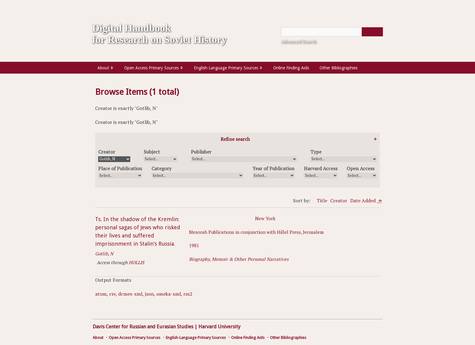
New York (265, 218)
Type (315, 151)
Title (322, 200)
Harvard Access (320, 168)
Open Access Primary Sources (151, 67)
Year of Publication (273, 168)
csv (112, 293)
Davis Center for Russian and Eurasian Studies (143, 327)
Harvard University (219, 327)
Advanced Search (298, 41)
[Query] (332, 31)
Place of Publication (120, 168)
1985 (194, 245)
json (149, 293)
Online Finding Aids (291, 67)
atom (101, 293)
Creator (106, 151)
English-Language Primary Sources (226, 67)
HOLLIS (136, 262)
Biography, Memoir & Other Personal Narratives (238, 259)
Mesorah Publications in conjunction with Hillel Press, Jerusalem (256, 232)
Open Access (360, 168)
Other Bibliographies (338, 67)
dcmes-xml (130, 293)
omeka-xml (168, 293)
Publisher (201, 151)
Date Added (363, 200)
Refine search (235, 139)
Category (161, 168)
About (103, 67)
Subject (152, 151)
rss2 (187, 293)
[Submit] (372, 31)
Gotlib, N (104, 253)
